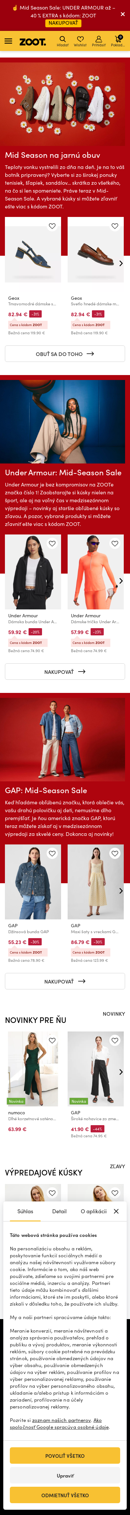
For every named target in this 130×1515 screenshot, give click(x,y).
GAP (13, 925)
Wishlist (80, 41)
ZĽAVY (117, 1166)
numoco (16, 1112)
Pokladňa (118, 40)
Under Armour (23, 615)
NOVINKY (114, 1013)
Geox (13, 298)
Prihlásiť (99, 41)
